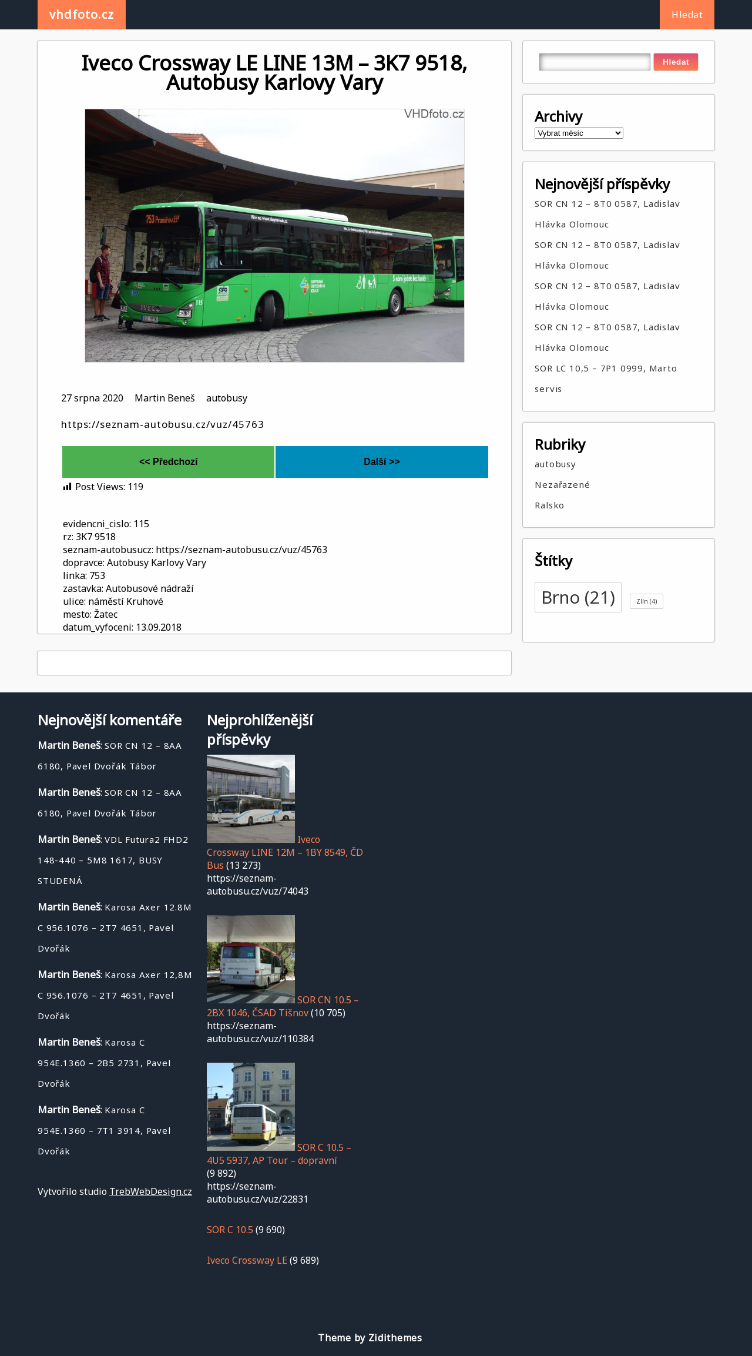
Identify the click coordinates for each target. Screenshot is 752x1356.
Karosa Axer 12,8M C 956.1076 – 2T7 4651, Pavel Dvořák (115, 995)
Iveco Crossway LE (247, 1260)
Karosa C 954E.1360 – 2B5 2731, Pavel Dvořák (104, 1062)
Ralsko (550, 505)
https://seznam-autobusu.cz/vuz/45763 (162, 424)
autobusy (226, 397)
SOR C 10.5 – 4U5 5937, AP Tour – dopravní (279, 1154)
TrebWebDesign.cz (150, 1191)
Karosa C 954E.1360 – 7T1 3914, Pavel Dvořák (104, 1130)
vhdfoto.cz (81, 14)
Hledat (687, 14)
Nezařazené (562, 484)
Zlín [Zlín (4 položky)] (646, 601)
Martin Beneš (165, 397)
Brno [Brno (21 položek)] (578, 597)
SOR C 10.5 (230, 1229)
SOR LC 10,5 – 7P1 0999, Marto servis (606, 378)
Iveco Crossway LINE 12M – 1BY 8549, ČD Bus (285, 852)
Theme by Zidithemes (370, 1337)
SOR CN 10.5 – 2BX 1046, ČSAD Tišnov (283, 1006)
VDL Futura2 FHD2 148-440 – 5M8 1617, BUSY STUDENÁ (113, 859)
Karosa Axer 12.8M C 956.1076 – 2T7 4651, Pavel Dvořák (115, 927)
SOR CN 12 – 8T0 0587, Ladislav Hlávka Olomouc (607, 213)
